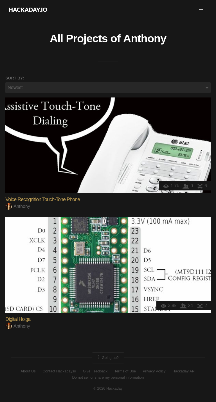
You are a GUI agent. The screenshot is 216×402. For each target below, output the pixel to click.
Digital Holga (17, 319)
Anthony (144, 38)
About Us (28, 371)
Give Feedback (95, 371)
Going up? (107, 358)
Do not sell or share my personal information (108, 377)
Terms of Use (125, 371)
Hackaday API (183, 371)
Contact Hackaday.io (59, 371)
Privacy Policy (154, 371)
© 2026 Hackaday (108, 388)
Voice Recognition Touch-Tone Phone (42, 199)
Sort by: (14, 78)
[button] (201, 9)
